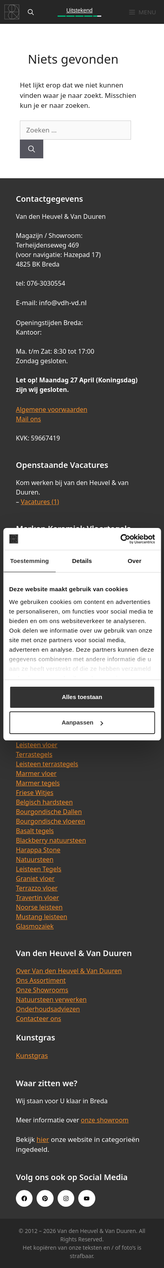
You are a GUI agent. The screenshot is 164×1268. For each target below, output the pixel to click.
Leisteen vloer (37, 744)
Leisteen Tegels (39, 869)
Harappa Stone (38, 849)
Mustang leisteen (41, 916)
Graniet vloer (35, 878)
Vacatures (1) (40, 501)
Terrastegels (34, 754)
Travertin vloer (37, 897)
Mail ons (28, 419)
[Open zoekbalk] (31, 12)
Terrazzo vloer (37, 888)
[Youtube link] (86, 1198)
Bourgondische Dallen (49, 811)
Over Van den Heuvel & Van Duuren (69, 970)
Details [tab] (82, 560)
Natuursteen (35, 859)
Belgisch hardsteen (44, 802)
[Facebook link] (24, 1198)
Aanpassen (82, 722)
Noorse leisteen (39, 907)
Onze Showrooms (42, 990)
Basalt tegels (35, 830)
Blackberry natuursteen (51, 840)
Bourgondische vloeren (50, 821)
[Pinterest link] (45, 1198)
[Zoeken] (31, 149)
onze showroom (104, 1120)
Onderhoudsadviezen (48, 1009)
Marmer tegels (38, 783)
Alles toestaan (82, 696)
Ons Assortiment (41, 980)
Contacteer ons (38, 1018)
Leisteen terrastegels (47, 764)
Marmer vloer (36, 773)
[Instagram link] (66, 1198)
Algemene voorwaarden (51, 409)
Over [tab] (135, 560)
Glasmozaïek (35, 926)
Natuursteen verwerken (51, 999)
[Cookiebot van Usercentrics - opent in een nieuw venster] (120, 539)
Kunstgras (32, 1055)
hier (43, 1139)
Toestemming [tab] (29, 560)
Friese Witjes (35, 792)
